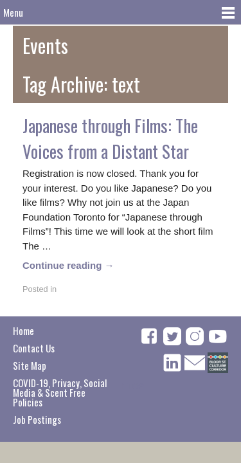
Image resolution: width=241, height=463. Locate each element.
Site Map (29, 365)
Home (23, 330)
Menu (13, 12)
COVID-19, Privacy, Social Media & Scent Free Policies (60, 392)
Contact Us (34, 348)
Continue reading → (68, 265)
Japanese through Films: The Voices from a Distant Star (110, 138)
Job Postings (37, 419)
